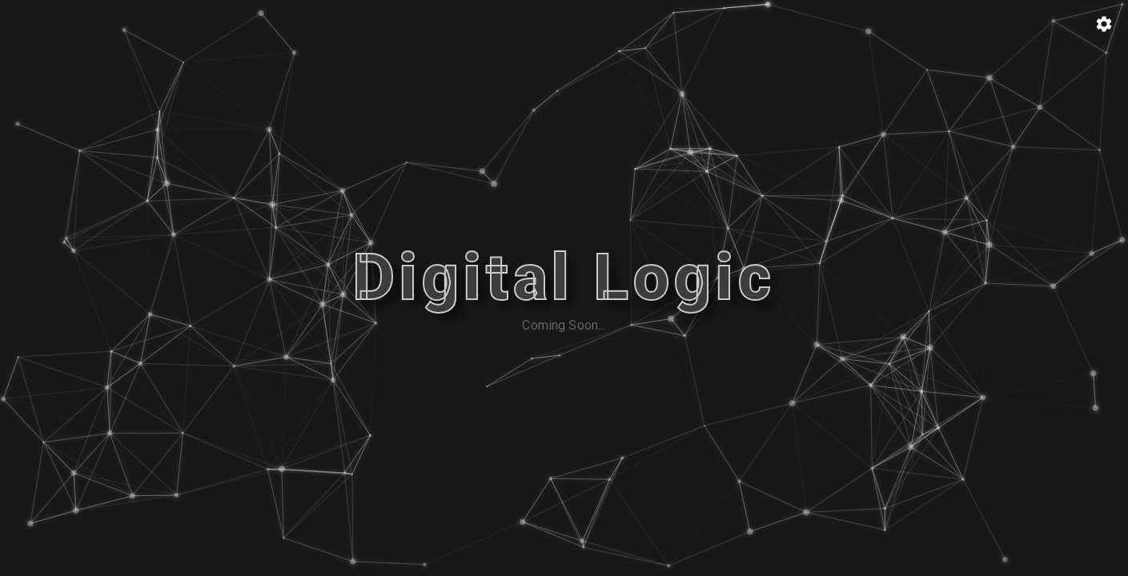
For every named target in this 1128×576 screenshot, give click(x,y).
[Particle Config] (1104, 24)
